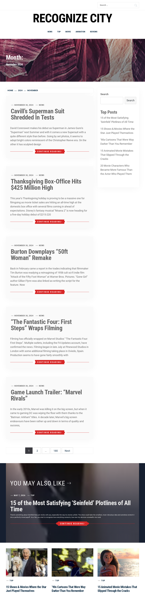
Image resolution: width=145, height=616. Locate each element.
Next (67, 450)
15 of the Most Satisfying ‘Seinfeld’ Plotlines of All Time (117, 119)
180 (56, 450)
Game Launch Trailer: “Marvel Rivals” (46, 395)
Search (104, 94)
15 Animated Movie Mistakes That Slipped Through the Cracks (116, 154)
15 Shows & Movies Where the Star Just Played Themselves (117, 130)
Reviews (93, 32)
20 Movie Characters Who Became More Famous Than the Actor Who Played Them (116, 169)
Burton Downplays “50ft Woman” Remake (39, 255)
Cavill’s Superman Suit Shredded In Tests (37, 114)
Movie (68, 32)
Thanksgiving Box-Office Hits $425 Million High (46, 184)
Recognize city (72, 18)
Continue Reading (49, 151)
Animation (80, 32)
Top (59, 32)
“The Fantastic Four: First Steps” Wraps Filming (41, 325)
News (50, 32)
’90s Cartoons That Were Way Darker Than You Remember (117, 141)
